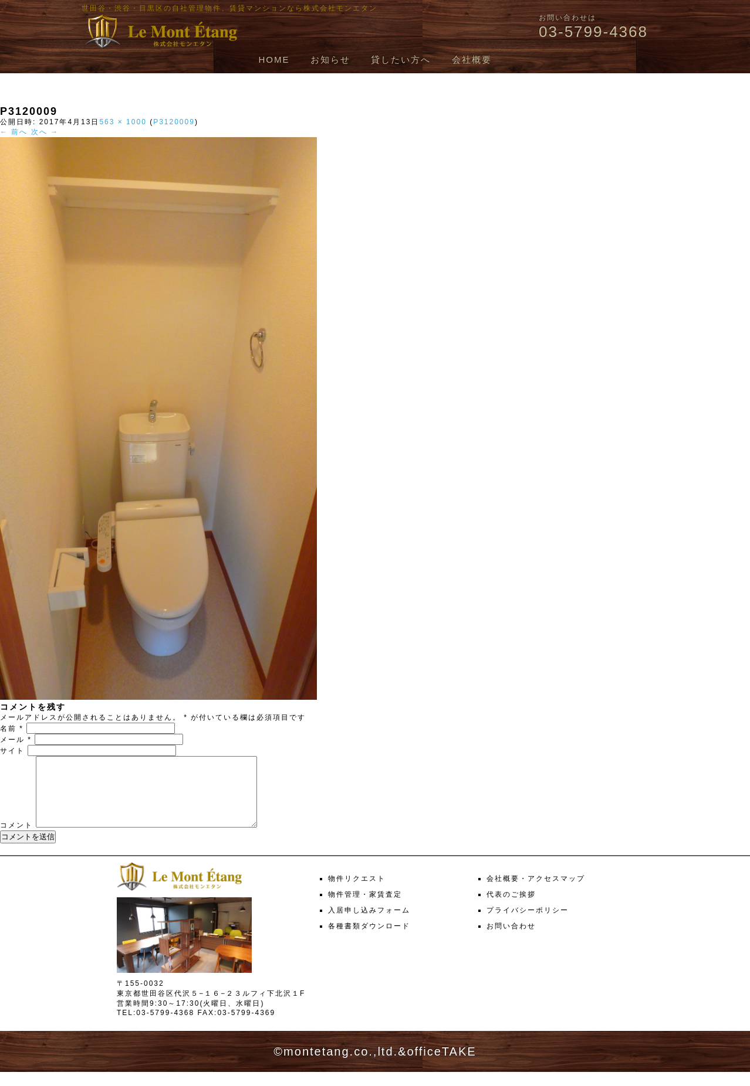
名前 (11, 728)
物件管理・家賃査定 (365, 908)
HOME (273, 59)
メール (16, 740)
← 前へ (14, 132)
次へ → (45, 132)
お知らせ (330, 59)
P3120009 (174, 122)
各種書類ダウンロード (369, 940)
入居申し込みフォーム (369, 924)
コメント (16, 839)
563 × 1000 (122, 122)
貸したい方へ (401, 59)
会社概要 (472, 59)
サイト (12, 751)
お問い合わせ (511, 940)
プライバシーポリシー (528, 924)
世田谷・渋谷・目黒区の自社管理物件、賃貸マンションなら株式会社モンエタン (229, 8)
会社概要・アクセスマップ (536, 892)
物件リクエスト (357, 892)
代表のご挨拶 (511, 908)
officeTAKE (441, 1065)
